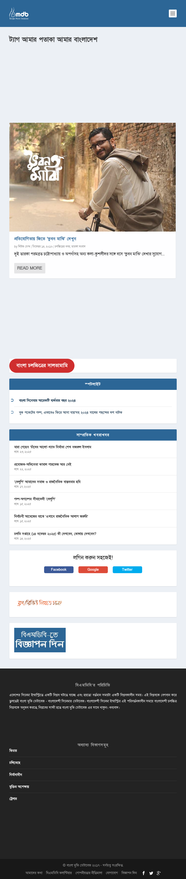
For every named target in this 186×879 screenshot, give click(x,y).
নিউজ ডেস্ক (24, 246)
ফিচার (13, 750)
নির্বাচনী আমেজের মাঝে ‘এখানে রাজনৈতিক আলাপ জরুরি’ (51, 516)
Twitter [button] (127, 569)
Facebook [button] (58, 569)
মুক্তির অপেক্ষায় (19, 786)
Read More (29, 268)
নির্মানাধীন (15, 774)
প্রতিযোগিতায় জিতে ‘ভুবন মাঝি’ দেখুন (45, 239)
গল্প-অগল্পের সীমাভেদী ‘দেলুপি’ (34, 499)
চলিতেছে (14, 762)
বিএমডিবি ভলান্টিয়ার (59, 873)
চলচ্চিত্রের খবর (62, 246)
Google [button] (93, 569)
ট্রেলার (13, 798)
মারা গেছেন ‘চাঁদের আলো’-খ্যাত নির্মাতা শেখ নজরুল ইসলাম (52, 447)
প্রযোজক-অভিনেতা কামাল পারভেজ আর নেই (42, 464)
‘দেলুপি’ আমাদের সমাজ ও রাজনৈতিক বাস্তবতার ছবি (47, 482)
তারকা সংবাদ (78, 246)
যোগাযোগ (112, 873)
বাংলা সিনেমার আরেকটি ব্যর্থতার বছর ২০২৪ (47, 400)
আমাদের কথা (33, 873)
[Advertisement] (93, 81)
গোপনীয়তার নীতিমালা (88, 873)
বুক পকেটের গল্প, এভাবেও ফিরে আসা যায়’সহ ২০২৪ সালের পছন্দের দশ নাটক (70, 412)
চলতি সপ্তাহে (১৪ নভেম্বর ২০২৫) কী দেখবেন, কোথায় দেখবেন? (55, 534)
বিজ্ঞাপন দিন (129, 873)
